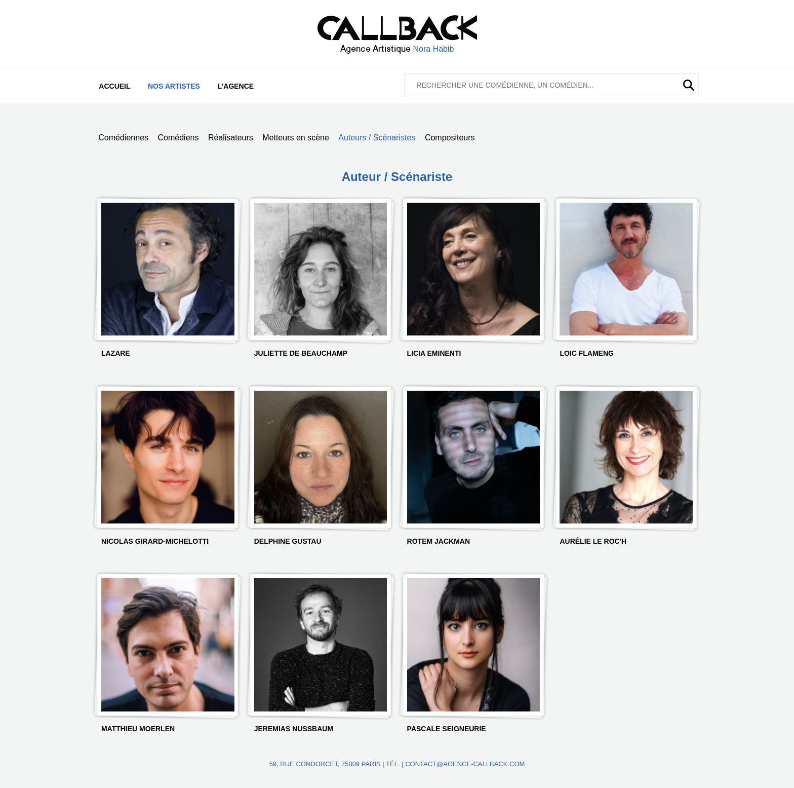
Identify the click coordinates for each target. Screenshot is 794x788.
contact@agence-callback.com (465, 764)
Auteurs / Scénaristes (376, 137)
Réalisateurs (230, 137)
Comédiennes (123, 137)
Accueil (114, 86)
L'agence (235, 86)
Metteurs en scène (295, 137)
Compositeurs (450, 137)
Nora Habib (433, 49)
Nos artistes (174, 86)
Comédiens (178, 137)
